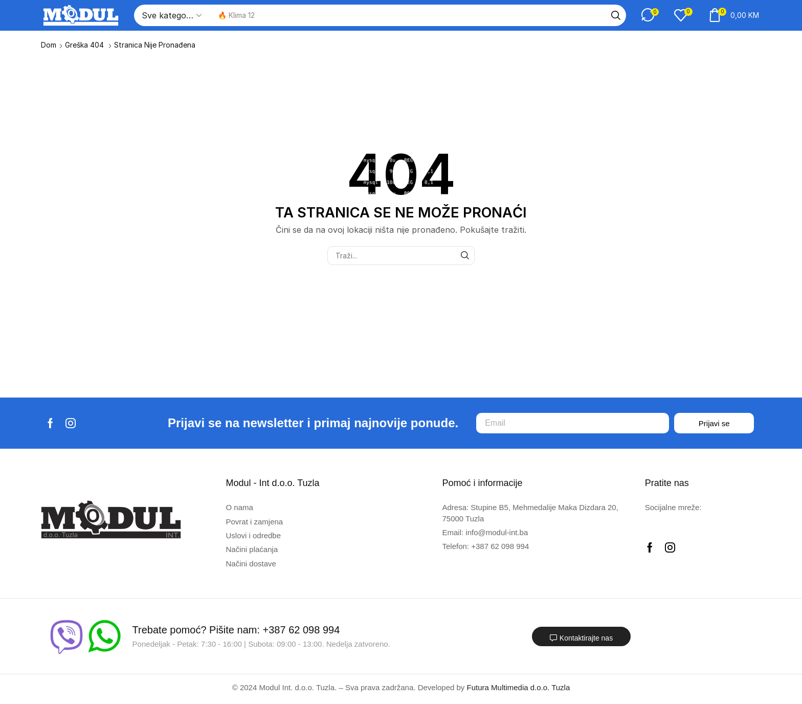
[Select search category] (171, 15)
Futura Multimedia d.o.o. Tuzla (518, 687)
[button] (650, 15)
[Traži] (616, 15)
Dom (48, 44)
